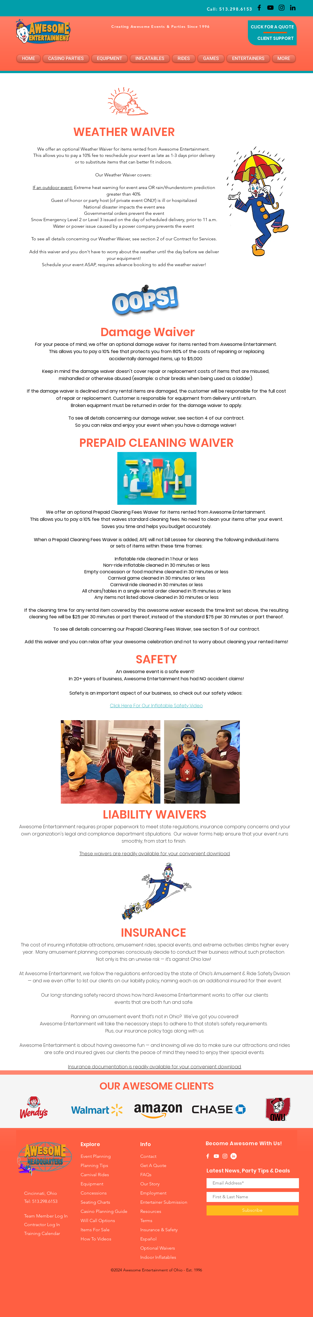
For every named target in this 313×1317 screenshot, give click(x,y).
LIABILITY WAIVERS (155, 814)
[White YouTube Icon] (216, 1156)
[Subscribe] (252, 1210)
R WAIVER (147, 132)
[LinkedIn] (293, 7)
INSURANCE (155, 933)
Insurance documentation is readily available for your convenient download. (154, 1066)
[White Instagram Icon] (225, 1156)
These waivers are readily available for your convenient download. (154, 853)
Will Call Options (98, 1220)
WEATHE (96, 132)
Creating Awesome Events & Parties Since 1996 (160, 26)
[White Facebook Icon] (208, 1156)
